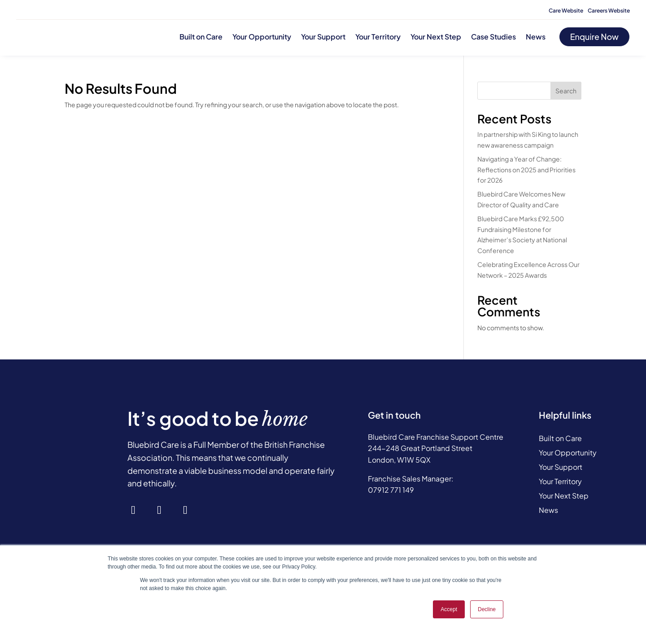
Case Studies (493, 36)
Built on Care (201, 36)
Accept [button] (449, 609)
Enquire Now (594, 36)
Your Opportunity (261, 36)
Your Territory (378, 36)
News (536, 36)
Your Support (323, 36)
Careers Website (609, 10)
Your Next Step (435, 36)
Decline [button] (487, 609)
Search (565, 91)
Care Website (566, 10)
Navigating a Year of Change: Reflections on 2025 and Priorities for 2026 (526, 169)
